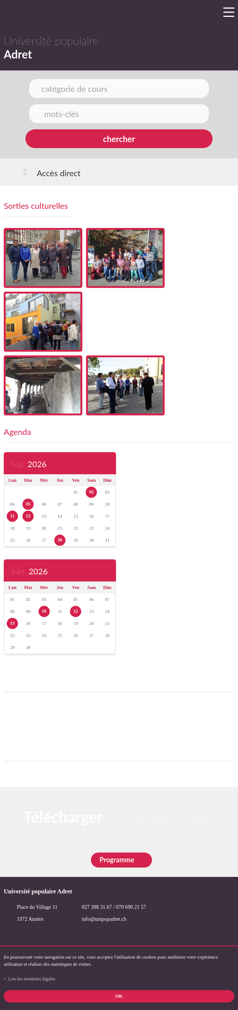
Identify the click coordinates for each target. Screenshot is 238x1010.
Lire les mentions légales (31, 979)
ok (119, 996)
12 (28, 515)
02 (91, 492)
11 (12, 515)
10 (44, 611)
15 (12, 623)
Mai (28, 464)
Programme (117, 860)
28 (60, 539)
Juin (29, 571)
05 (28, 503)
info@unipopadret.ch (104, 919)
